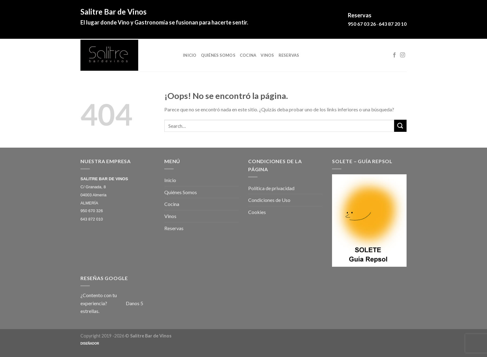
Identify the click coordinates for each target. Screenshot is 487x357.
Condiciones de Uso (269, 200)
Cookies (257, 212)
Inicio (190, 55)
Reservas (289, 55)
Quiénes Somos (218, 55)
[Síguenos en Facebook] (394, 55)
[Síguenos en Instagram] (402, 55)
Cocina (248, 55)
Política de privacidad (271, 188)
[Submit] (400, 126)
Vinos (267, 55)
